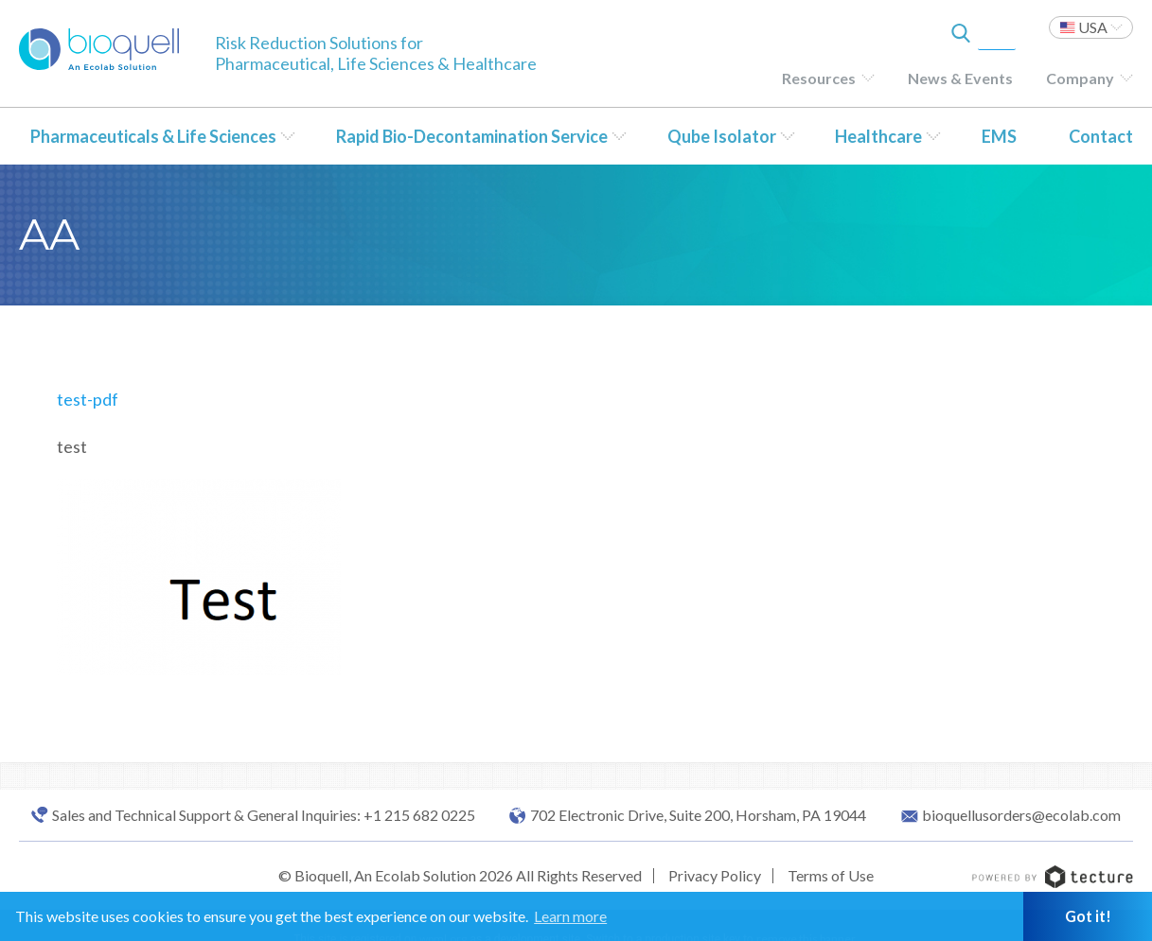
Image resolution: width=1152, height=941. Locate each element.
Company (1080, 78)
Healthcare (878, 136)
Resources (819, 78)
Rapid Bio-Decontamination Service (472, 136)
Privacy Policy (714, 875)
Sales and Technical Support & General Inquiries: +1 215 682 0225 (263, 815)
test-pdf (87, 399)
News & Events (960, 78)
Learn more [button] (570, 916)
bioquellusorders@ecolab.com (1021, 815)
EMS (999, 136)
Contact (1101, 136)
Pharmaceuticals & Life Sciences (153, 136)
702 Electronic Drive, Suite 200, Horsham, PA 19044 (698, 815)
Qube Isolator (721, 136)
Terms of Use (831, 875)
